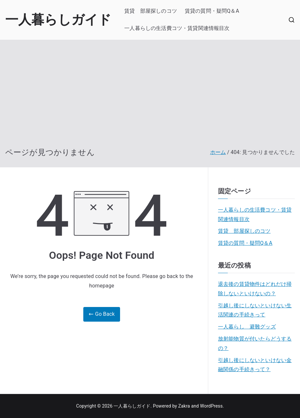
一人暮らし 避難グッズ (247, 327)
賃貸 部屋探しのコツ (150, 11)
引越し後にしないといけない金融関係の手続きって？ (255, 365)
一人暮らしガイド (58, 19)
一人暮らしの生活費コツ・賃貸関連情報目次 (176, 28)
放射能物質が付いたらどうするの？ (255, 343)
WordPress (211, 406)
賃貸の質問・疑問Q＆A (212, 11)
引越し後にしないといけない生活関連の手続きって (255, 310)
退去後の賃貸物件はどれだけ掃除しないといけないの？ (255, 289)
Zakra (184, 406)
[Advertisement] (150, 98)
